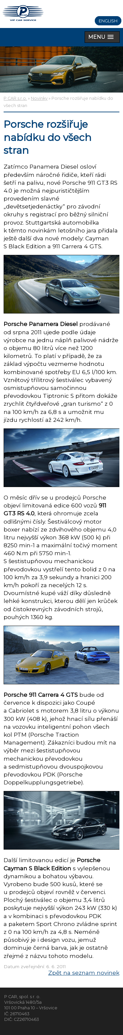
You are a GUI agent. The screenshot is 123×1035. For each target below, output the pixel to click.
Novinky (39, 98)
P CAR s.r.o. (15, 98)
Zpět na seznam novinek (83, 972)
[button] (102, 37)
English (108, 20)
